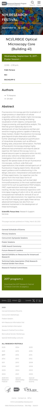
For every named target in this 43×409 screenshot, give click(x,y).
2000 (31, 374)
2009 (31, 362)
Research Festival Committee (12, 330)
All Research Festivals (12, 344)
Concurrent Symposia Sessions (15, 238)
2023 (30, 347)
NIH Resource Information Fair (13, 322)
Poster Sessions (8, 242)
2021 (3, 351)
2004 (17, 370)
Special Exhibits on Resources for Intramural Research (20, 256)
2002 (4, 374)
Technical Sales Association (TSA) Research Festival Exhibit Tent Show (19, 262)
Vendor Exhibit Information (12, 326)
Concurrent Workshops (10, 315)
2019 (17, 351)
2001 (17, 374)
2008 (4, 366)
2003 (31, 370)
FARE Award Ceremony (11, 246)
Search (35, 405)
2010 (17, 362)
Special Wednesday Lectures (12, 338)
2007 (17, 366)
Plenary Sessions (9, 234)
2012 (30, 359)
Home (14, 398)
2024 (17, 347)
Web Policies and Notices (14, 405)
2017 (13, 278)
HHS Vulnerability (21, 402)
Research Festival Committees (14, 268)
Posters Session (7, 318)
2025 (4, 307)
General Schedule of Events (13, 230)
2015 (30, 355)
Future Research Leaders (12, 250)
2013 (17, 359)
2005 (4, 370)
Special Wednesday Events (19, 380)
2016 (17, 355)
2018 (30, 351)
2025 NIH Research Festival (5, 380)
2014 (3, 359)
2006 (31, 366)
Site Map (28, 405)
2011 (3, 362)
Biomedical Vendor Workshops (13, 334)
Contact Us (22, 398)
